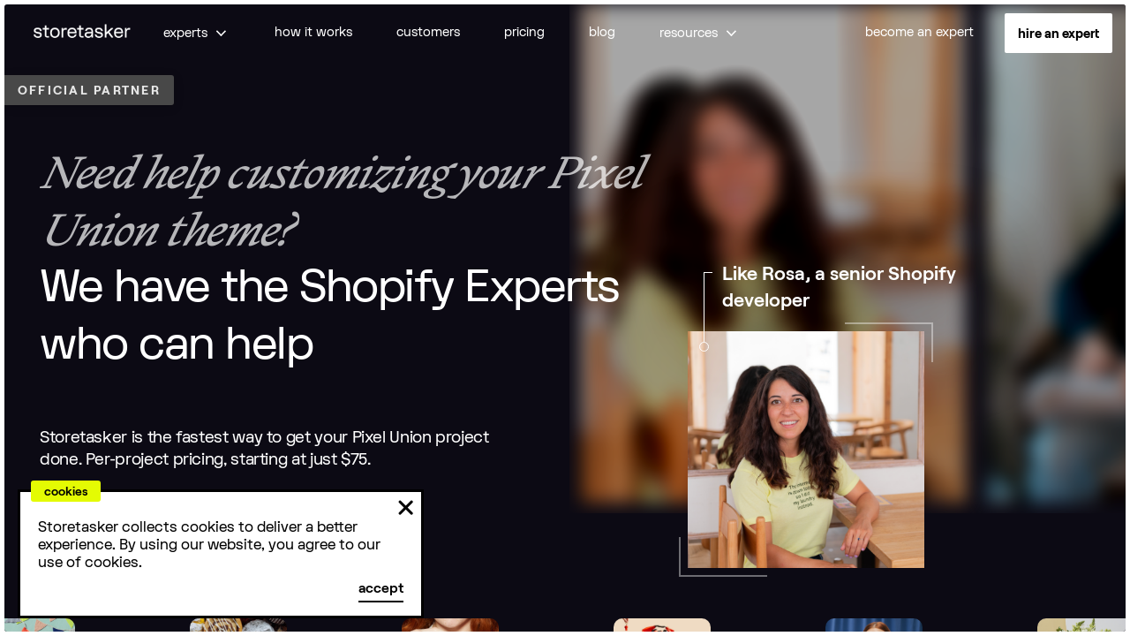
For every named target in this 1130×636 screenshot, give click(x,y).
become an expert (919, 32)
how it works (313, 32)
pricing (524, 32)
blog (602, 32)
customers (428, 32)
